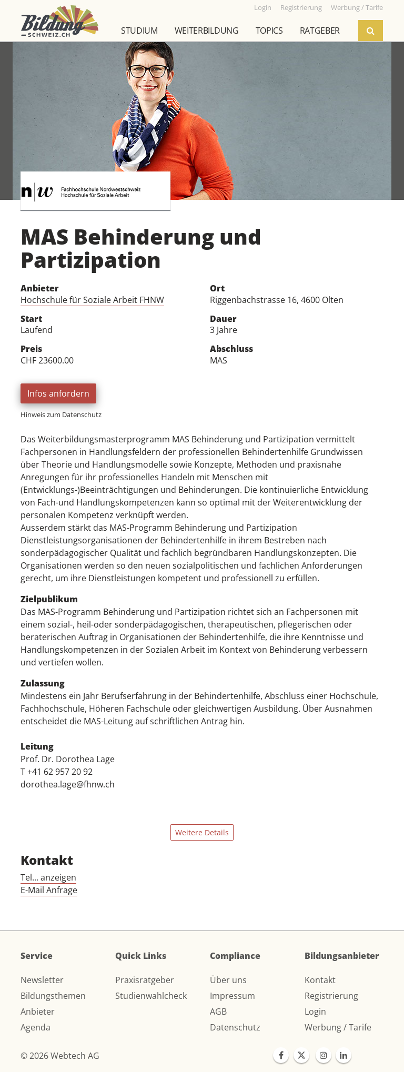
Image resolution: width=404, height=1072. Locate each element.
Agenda (35, 1027)
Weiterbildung (207, 30)
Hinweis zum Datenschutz (61, 414)
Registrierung (331, 996)
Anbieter (38, 1011)
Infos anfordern (58, 393)
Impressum (232, 996)
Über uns (228, 980)
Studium (139, 30)
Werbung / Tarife (338, 1027)
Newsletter (42, 980)
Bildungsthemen (53, 996)
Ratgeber (320, 30)
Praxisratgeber (144, 980)
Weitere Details (202, 832)
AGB (218, 1011)
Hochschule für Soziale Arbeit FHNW (92, 300)
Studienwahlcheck (151, 996)
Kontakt (320, 980)
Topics (269, 30)
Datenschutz (235, 1027)
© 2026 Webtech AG (60, 1055)
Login (315, 1011)
